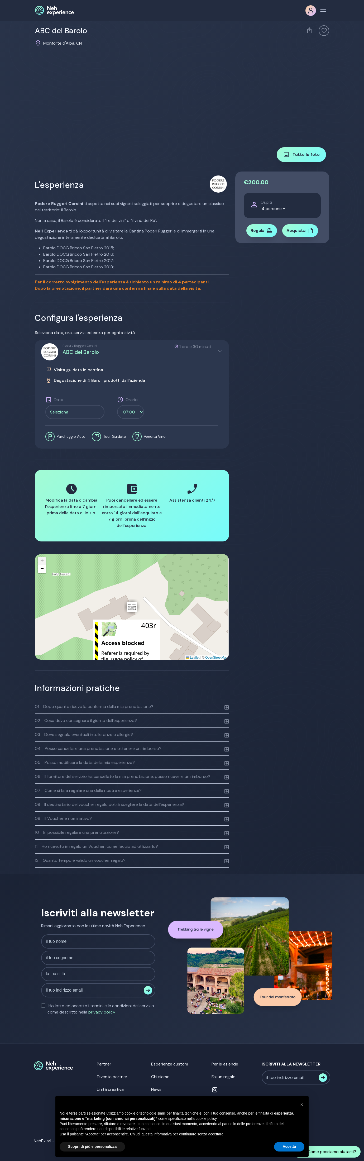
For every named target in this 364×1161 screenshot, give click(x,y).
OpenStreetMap (216, 657)
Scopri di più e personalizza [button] (92, 1146)
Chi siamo (160, 1076)
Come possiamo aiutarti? (326, 1152)
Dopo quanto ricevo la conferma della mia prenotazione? (94, 706)
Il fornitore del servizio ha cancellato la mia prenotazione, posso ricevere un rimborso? (122, 776)
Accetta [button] (289, 1146)
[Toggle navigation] (323, 9)
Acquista (300, 230)
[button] (132, 607)
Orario (132, 399)
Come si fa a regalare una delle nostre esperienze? (88, 790)
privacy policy (101, 1012)
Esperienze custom (169, 1064)
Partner (104, 1064)
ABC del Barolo (81, 352)
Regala (262, 230)
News (156, 1089)
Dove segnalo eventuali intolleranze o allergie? (84, 734)
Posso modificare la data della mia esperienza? (85, 762)
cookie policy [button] (206, 1118)
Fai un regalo (224, 1076)
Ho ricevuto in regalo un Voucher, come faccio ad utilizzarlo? (96, 846)
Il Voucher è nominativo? (63, 818)
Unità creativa (110, 1089)
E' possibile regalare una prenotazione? (77, 832)
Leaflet (192, 657)
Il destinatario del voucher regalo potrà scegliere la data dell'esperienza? (109, 804)
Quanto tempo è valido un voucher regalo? (80, 860)
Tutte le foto (301, 154)
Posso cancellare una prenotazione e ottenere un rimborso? (98, 748)
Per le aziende (225, 1064)
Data (58, 399)
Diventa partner (112, 1076)
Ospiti (266, 202)
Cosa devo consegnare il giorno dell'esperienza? (86, 720)
